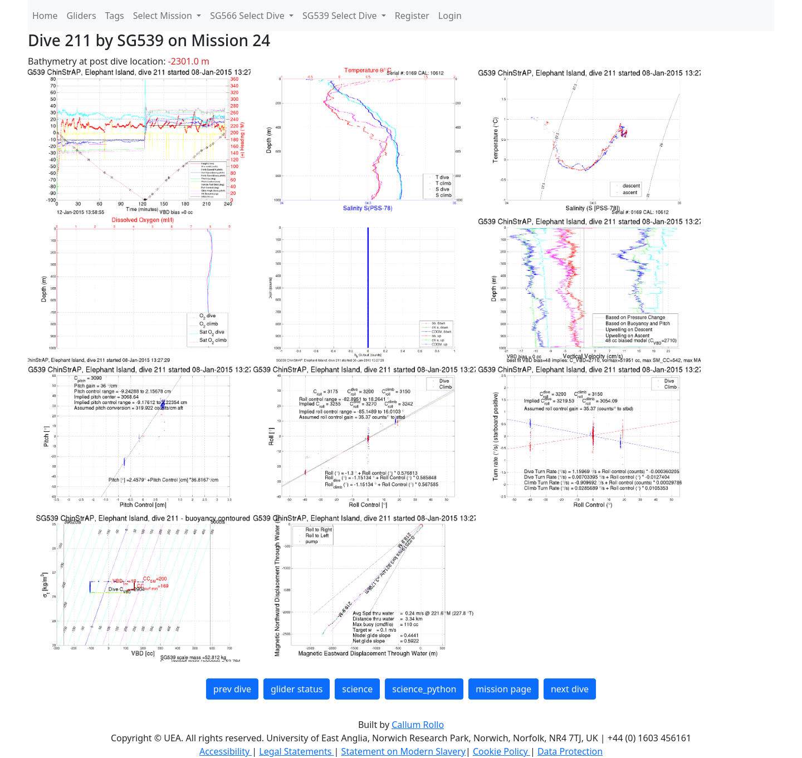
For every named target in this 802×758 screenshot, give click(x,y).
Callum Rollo (418, 724)
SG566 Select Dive (248, 15)
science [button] (357, 689)
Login (450, 15)
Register (412, 15)
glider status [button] (296, 689)
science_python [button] (424, 689)
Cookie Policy (501, 751)
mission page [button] (503, 689)
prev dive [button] (232, 689)
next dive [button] (570, 689)
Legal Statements (296, 751)
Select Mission (163, 15)
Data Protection (570, 751)
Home (45, 15)
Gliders (81, 15)
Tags (114, 15)
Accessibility (225, 751)
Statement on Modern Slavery (403, 751)
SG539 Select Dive (340, 15)
